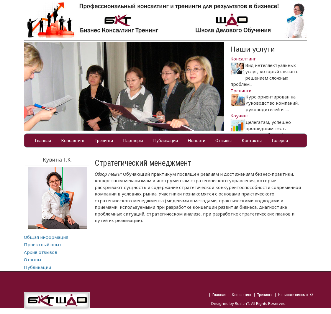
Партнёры (133, 140)
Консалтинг (73, 140)
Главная (43, 140)
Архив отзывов (40, 252)
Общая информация (46, 237)
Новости (196, 140)
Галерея (280, 140)
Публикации (165, 140)
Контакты (252, 140)
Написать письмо (293, 295)
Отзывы (223, 140)
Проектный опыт (43, 244)
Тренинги (104, 140)
